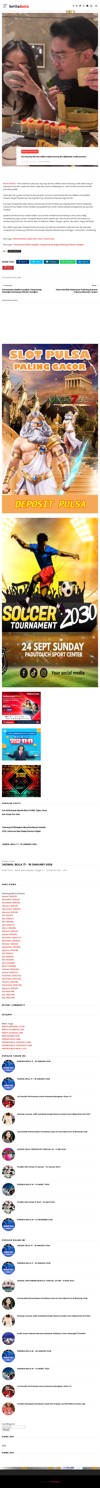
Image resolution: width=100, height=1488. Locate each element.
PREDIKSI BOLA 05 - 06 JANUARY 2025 (34, 1351)
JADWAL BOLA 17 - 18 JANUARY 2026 (19, 844)
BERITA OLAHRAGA (13, 1029)
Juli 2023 (8, 991)
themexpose (55, 1481)
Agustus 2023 (10, 988)
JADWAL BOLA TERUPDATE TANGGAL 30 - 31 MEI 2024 (41, 1149)
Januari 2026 (9, 896)
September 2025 (11, 909)
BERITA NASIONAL (30, 151)
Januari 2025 (9, 934)
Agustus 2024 (10, 950)
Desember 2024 (11, 937)
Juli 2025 (7, 915)
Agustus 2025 (10, 912)
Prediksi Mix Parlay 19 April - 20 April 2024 (36, 1202)
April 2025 (8, 925)
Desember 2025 (11, 899)
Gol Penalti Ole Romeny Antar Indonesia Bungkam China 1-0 (44, 1096)
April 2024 (8, 963)
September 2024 (11, 947)
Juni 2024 (8, 956)
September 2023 (12, 985)
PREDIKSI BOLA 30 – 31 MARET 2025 (33, 1184)
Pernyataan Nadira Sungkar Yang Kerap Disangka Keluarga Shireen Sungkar (48, 244)
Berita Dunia (9, 183)
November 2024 (11, 940)
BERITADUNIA (10, 1036)
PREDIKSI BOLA (11, 1039)
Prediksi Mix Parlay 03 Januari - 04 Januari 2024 (38, 1167)
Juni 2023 (8, 994)
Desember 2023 (11, 975)
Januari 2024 (10, 972)
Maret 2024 (9, 966)
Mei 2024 (8, 959)
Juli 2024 (7, 953)
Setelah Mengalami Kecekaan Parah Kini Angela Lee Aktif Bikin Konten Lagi (51, 1404)
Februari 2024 (10, 969)
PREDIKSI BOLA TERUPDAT (16, 1042)
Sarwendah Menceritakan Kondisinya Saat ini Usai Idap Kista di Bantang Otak (52, 1132)
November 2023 (11, 978)
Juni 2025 (8, 918)
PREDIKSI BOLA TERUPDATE (17, 1045)
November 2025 (11, 902)
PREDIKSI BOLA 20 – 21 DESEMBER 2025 (35, 1220)
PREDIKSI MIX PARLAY (14, 1048)
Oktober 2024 (10, 944)
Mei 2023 (8, 997)
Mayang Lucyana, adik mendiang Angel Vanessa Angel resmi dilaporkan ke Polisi (53, 1114)
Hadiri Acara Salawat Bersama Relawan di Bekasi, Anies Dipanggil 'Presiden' (51, 1333)
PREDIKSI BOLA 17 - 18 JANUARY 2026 (34, 1061)
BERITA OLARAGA (12, 1032)
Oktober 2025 (10, 906)
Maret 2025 (9, 928)
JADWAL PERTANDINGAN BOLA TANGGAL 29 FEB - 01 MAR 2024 (45, 1281)
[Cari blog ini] (13, 1427)
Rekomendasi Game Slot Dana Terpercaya (33, 238)
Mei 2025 (8, 921)
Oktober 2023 (10, 982)
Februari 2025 (10, 931)
